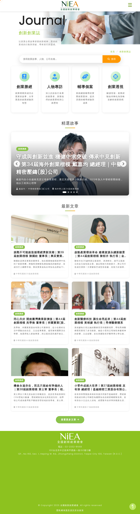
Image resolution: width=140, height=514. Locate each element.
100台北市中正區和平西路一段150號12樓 (70, 450)
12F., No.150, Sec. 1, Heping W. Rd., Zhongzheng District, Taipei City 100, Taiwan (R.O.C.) (70, 453)
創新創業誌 (125, 51)
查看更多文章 (70, 419)
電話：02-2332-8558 (70, 446)
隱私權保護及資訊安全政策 (70, 510)
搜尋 (112, 59)
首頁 (112, 51)
